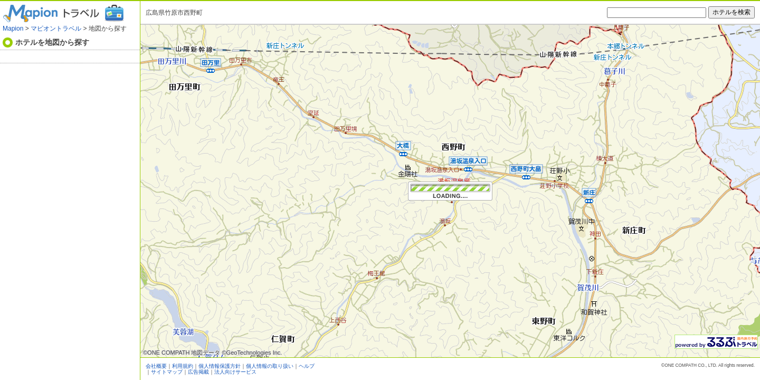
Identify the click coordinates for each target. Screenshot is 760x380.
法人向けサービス (235, 372)
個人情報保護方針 (219, 366)
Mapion (13, 28)
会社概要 (156, 366)
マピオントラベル (56, 28)
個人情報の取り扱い (269, 366)
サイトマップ (167, 372)
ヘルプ (307, 366)
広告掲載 (198, 372)
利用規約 (182, 366)
